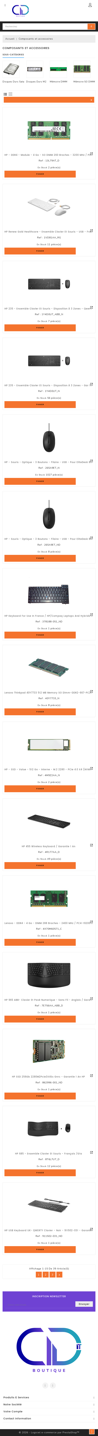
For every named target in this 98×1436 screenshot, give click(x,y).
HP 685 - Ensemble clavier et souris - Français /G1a (48, 1154)
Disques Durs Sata (13, 82)
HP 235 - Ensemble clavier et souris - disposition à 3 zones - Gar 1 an (49, 385)
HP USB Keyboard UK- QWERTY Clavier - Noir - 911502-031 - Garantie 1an (51, 1230)
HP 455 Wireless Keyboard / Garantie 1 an (48, 846)
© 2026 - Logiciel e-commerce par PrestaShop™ (49, 1432)
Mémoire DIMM (58, 82)
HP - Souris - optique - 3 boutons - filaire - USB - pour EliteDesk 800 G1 (50, 462)
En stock (42, 167)
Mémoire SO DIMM (84, 82)
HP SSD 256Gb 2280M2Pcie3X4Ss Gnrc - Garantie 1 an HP (48, 1077)
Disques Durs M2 (36, 82)
